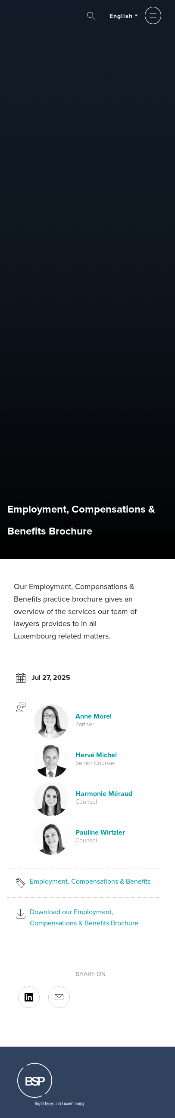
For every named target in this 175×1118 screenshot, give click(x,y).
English (121, 16)
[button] (153, 15)
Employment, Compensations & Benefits (90, 881)
